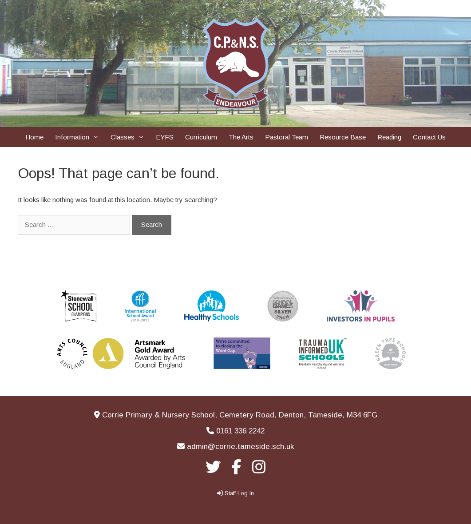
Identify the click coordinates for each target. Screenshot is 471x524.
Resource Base (343, 137)
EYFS (165, 137)
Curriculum (201, 137)
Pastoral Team (286, 137)
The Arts (241, 137)
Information (80, 137)
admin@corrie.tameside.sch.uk (240, 446)
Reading (389, 137)
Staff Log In (239, 493)
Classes (130, 137)
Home (34, 137)
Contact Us (429, 137)
